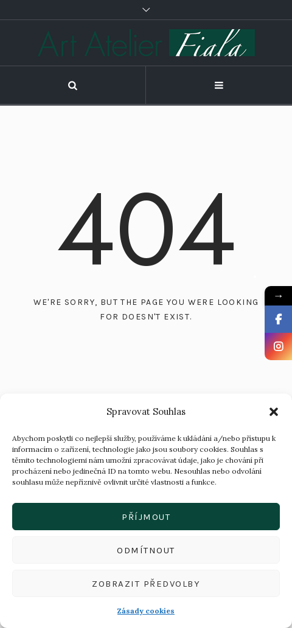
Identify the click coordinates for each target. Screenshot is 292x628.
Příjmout (146, 516)
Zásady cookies (146, 610)
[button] (274, 412)
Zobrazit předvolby (146, 583)
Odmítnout (146, 550)
